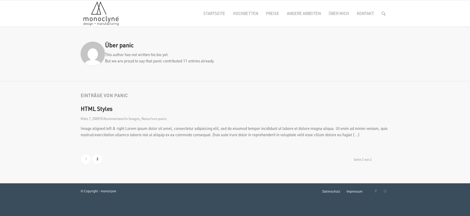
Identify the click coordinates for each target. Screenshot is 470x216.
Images (134, 118)
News (145, 118)
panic (162, 118)
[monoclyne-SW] (100, 13)
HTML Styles (96, 108)
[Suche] (383, 13)
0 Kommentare (112, 118)
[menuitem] (214, 13)
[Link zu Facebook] (375, 191)
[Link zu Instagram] (384, 191)
